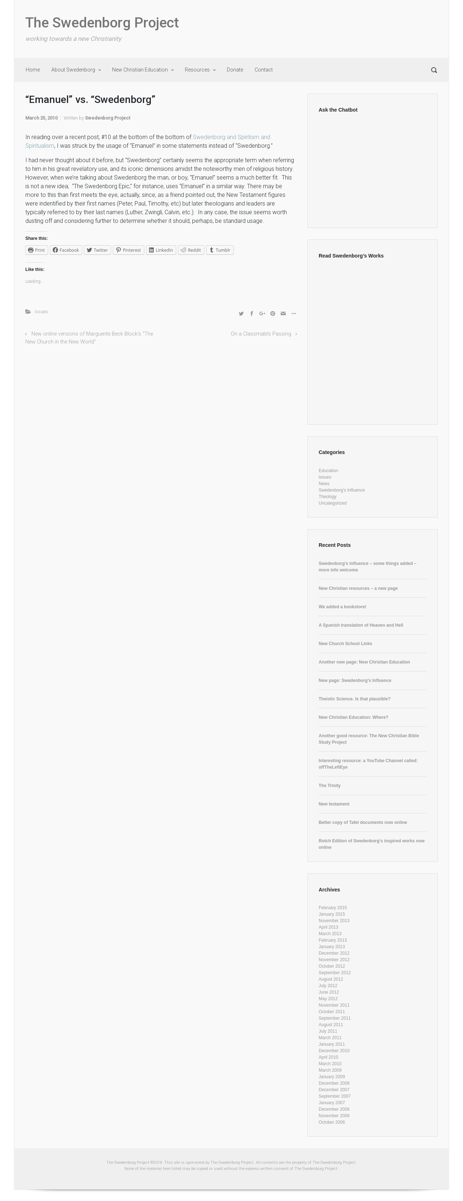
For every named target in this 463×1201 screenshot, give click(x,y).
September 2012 (335, 972)
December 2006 (334, 1109)
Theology (327, 496)
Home (33, 70)
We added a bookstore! (342, 606)
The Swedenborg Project (102, 22)
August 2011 (331, 1024)
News (324, 483)
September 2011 (335, 1018)
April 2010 (328, 1057)
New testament (334, 804)
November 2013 (334, 920)
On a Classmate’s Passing (261, 334)
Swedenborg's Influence (342, 490)
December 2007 (334, 1089)
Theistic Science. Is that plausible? (355, 698)
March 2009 (330, 1070)
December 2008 (334, 1083)
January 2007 (332, 1102)
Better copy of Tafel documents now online (363, 822)
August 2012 (331, 979)
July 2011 (328, 1031)
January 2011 (332, 1044)
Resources (197, 70)
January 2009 (332, 1076)
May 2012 (328, 998)
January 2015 (332, 914)
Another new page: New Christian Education (364, 662)
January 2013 (332, 946)
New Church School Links (345, 643)
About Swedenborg (73, 70)
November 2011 (334, 1005)
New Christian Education (140, 70)
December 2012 (334, 953)
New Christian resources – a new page (358, 588)
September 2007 (335, 1096)
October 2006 (332, 1122)
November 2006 (334, 1115)
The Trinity (330, 785)
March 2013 (330, 933)
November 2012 (334, 959)
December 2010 (334, 1050)
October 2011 (332, 1011)
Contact (264, 70)
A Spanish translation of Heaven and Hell (361, 625)
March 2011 (330, 1037)
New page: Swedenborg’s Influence (355, 680)
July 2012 (328, 985)
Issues (41, 311)
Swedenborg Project (107, 118)
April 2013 (328, 927)
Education (328, 470)
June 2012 (329, 992)
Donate (235, 70)
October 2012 (332, 966)
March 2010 (330, 1063)
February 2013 (333, 940)
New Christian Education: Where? (353, 717)
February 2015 (333, 907)
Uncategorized (333, 503)
